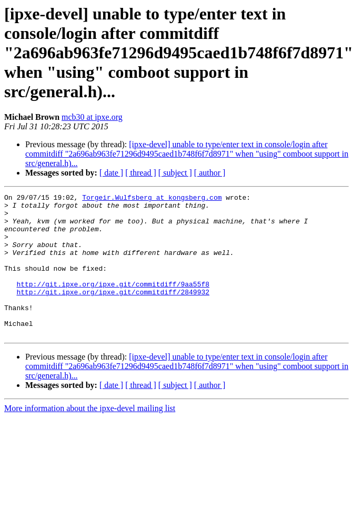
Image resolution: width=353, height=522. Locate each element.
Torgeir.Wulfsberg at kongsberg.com (151, 198)
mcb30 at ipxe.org (92, 116)
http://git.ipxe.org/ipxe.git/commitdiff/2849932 (112, 312)
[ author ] (210, 172)
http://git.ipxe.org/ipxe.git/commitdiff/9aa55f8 (112, 303)
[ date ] (111, 172)
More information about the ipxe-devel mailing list (89, 436)
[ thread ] (140, 172)
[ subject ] (175, 172)
